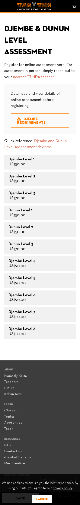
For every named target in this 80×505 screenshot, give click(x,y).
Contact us (13, 451)
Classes (10, 410)
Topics (9, 416)
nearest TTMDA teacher (33, 77)
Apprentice (13, 422)
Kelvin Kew (13, 394)
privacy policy (62, 488)
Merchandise (14, 463)
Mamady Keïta (15, 375)
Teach (8, 428)
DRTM (9, 388)
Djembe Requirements (31, 121)
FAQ (8, 445)
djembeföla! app (17, 457)
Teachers (11, 381)
